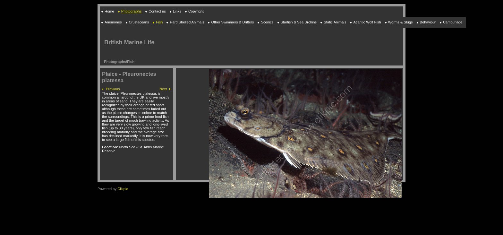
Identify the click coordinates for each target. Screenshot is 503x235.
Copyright (196, 11)
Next (163, 89)
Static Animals (335, 22)
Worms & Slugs (400, 22)
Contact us (157, 11)
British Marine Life (129, 42)
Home (109, 11)
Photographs (131, 11)
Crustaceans (139, 22)
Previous (113, 89)
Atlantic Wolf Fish (367, 22)
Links (177, 11)
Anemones (113, 22)
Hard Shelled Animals (187, 22)
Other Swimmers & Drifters (232, 22)
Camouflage (452, 22)
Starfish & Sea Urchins (299, 22)
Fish (130, 62)
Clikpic (122, 189)
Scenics (267, 22)
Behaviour (428, 22)
